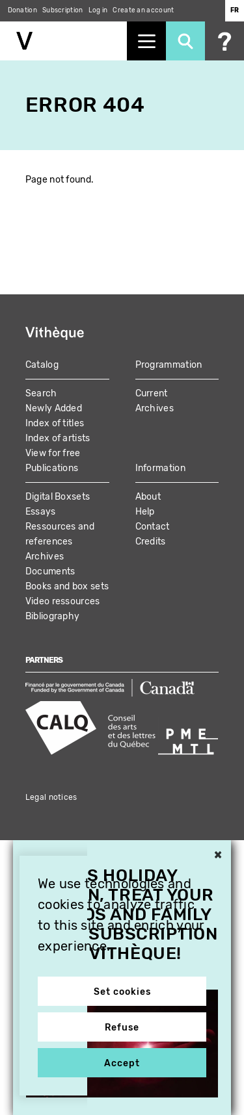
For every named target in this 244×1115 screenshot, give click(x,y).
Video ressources (62, 601)
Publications (52, 468)
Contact (152, 526)
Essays (40, 511)
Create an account (143, 10)
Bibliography (52, 616)
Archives (154, 408)
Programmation (168, 364)
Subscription (62, 10)
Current (151, 393)
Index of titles (55, 423)
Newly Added (53, 408)
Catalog (42, 364)
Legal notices (51, 797)
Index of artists (57, 438)
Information (160, 468)
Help (145, 511)
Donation (22, 10)
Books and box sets (67, 586)
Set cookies (122, 991)
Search (41, 393)
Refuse (122, 1027)
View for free (53, 453)
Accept (122, 1063)
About (148, 496)
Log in (98, 10)
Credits (150, 541)
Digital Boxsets (57, 496)
